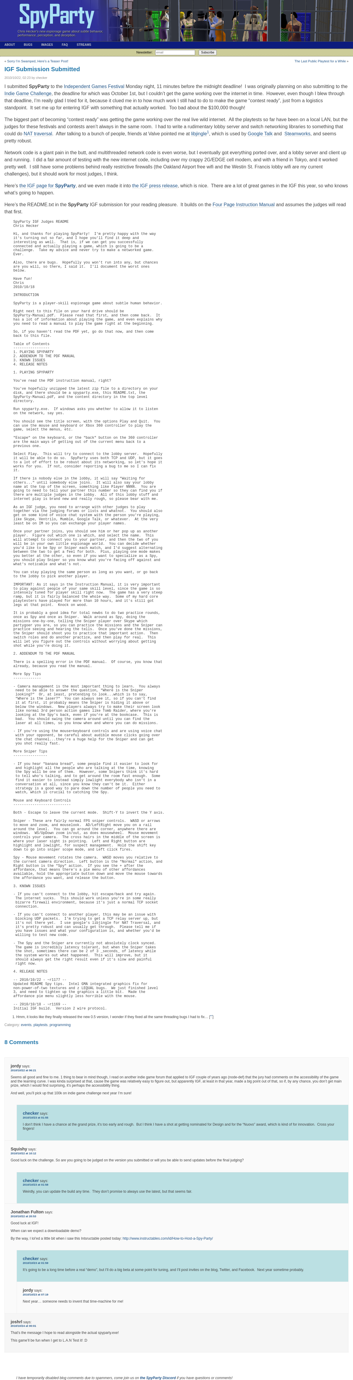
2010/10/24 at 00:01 (23, 1325)
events (26, 1025)
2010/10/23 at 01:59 (35, 1262)
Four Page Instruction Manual (244, 204)
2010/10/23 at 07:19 (35, 1294)
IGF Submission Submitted (42, 69)
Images (47, 44)
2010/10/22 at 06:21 (23, 1070)
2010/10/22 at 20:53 (23, 1216)
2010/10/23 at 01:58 (35, 1184)
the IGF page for (47, 185)
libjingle (199, 133)
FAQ (65, 44)
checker (31, 1113)
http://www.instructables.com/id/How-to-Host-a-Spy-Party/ (168, 1238)
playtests (40, 1025)
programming (60, 1025)
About (9, 44)
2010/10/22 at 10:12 (23, 1153)
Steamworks (297, 133)
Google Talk (260, 133)
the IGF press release (155, 185)
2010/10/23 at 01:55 (35, 1117)
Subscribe (207, 52)
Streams (84, 44)
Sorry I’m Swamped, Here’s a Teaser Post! (37, 61)
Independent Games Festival (94, 86)
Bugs (28, 44)
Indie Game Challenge (27, 93)
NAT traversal (38, 133)
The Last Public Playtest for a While (320, 61)
